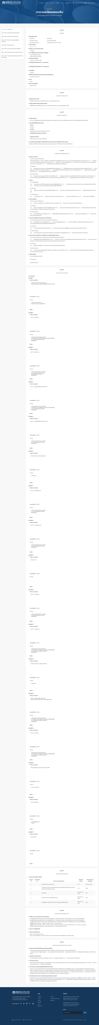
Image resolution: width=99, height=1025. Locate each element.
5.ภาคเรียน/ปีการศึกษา (33, 58)
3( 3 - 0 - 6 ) (33, 46)
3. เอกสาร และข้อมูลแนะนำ (34, 932)
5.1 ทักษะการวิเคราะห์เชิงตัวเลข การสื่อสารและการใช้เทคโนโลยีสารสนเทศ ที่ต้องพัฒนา (47, 237)
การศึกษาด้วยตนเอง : (34, 136)
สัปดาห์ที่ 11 (30, 624)
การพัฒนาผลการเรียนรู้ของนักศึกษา (62, 153)
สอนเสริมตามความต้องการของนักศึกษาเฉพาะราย (40, 131)
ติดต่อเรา (52, 1000)
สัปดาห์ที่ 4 (30, 382)
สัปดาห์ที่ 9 (30, 555)
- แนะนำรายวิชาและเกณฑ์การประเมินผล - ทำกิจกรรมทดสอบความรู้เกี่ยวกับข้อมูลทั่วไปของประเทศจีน (52, 288)
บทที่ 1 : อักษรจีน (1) (52, 322)
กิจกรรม (31, 300)
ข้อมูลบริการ (68, 3)
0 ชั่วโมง (35, 573)
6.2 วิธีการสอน (33, 259)
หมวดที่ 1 (62, 30)
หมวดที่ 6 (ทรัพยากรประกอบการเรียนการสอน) (12, 52)
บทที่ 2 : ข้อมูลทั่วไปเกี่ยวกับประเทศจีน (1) (52, 392)
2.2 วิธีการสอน (33, 188)
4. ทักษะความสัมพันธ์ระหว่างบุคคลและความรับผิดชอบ (40, 218)
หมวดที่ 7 (62, 942)
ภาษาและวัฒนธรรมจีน (51, 40)
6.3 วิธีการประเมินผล (34, 262)
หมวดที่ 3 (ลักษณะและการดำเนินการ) (10, 36)
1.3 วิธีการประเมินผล (34, 174)
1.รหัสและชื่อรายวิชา (32, 36)
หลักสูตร (39, 1002)
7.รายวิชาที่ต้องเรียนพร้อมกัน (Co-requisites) (38, 66)
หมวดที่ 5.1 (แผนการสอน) (8, 45)
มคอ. (39, 1004)
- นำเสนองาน (52, 477)
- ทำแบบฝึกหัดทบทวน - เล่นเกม (52, 823)
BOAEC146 (49, 38)
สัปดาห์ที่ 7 (30, 486)
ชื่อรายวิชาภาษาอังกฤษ (34, 42)
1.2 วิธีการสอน (33, 166)
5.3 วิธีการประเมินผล (34, 248)
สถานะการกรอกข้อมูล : (33, 83)
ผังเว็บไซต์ (40, 1006)
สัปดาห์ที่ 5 (30, 416)
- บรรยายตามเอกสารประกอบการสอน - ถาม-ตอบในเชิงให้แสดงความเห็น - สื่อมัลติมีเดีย (52, 443)
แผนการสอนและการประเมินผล (62, 273)
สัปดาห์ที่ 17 (31, 832)
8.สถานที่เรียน (31, 70)
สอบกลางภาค (52, 565)
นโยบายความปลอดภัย (55, 998)
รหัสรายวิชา (32, 38)
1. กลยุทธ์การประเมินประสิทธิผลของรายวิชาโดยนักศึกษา (40, 948)
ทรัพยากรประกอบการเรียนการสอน (62, 913)
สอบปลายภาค (52, 842)
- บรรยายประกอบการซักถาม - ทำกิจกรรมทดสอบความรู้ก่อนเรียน (52, 304)
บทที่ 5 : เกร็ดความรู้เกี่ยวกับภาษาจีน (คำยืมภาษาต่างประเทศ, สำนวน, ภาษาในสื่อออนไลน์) (52, 703)
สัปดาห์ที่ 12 (31, 659)
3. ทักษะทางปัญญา (32, 199)
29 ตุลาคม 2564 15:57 (35, 76)
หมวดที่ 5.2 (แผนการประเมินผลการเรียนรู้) (11, 48)
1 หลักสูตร (32, 50)
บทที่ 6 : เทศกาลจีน (52, 738)
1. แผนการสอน (31, 276)
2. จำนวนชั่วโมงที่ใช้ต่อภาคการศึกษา (36, 123)
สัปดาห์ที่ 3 (30, 347)
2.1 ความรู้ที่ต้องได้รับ (34, 182)
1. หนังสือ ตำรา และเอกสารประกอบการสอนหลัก (38, 916)
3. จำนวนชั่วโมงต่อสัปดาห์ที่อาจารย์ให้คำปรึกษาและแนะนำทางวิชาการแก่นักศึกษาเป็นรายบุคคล (48, 142)
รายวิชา (39, 998)
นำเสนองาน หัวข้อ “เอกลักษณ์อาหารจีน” (52, 669)
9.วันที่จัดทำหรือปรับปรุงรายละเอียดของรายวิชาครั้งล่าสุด (40, 74)
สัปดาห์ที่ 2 (30, 312)
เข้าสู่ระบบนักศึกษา (16, 1020)
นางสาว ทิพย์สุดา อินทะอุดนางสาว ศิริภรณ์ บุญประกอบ (36, 55)
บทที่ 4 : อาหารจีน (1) (52, 600)
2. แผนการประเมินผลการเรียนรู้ (35, 877)
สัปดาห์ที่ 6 (30, 451)
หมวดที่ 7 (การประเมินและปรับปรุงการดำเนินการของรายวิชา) (12, 56)
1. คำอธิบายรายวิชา (32, 118)
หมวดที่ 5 (62, 270)
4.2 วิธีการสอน (33, 226)
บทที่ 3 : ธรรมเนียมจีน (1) (52, 496)
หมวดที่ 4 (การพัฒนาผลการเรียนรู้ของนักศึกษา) (10, 40)
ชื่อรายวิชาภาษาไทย (34, 40)
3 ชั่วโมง (35, 296)
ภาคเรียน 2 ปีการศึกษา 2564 (36, 60)
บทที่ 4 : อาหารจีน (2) (52, 634)
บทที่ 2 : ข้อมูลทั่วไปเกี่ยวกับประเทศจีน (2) (52, 426)
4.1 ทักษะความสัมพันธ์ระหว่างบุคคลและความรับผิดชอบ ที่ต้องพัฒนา (43, 220)
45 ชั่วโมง (32, 127)
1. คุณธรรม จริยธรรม (33, 157)
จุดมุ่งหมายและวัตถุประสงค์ (61, 96)
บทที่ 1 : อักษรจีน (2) (52, 357)
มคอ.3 (31, 81)
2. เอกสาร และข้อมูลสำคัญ (34, 929)
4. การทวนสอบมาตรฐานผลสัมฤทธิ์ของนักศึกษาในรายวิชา (40, 966)
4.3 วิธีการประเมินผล (34, 230)
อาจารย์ (39, 1000)
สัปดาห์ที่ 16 (31, 797)
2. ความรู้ (30, 180)
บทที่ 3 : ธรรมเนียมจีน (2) (52, 530)
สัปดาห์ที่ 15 (31, 763)
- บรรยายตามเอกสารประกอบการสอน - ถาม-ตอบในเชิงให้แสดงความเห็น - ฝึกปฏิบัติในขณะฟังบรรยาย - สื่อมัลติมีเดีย (52, 373)
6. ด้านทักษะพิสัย (32, 254)
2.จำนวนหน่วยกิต (32, 44)
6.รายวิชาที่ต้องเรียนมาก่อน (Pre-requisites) (38, 62)
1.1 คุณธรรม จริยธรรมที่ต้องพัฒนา (37, 159)
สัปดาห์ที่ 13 (31, 693)
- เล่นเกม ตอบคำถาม (52, 789)
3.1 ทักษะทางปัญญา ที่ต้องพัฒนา (37, 201)
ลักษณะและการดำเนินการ (62, 115)
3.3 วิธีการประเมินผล (34, 212)
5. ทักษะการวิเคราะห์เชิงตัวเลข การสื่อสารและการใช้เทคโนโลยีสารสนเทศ (43, 235)
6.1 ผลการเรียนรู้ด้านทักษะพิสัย (36, 256)
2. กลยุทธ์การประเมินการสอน (34, 956)
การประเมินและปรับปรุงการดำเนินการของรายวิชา (62, 945)
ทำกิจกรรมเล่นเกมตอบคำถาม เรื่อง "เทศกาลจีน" (52, 773)
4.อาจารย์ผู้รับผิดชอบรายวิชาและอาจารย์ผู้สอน (38, 52)
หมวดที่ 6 (62, 910)
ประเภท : (30, 79)
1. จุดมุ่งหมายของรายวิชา (33, 99)
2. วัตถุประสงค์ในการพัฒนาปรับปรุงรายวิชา (37, 103)
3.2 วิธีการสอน (33, 205)
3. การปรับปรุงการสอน (33, 960)
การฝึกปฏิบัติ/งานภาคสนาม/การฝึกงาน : (38, 133)
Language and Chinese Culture (54, 42)
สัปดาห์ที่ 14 (31, 728)
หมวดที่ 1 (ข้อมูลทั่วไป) (7, 29)
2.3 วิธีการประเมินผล (34, 194)
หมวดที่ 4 (62, 150)
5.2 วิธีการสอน (33, 243)
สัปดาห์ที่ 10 (31, 589)
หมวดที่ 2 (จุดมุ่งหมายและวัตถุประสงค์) (10, 33)
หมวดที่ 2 (62, 92)
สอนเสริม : (32, 129)
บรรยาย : (32, 125)
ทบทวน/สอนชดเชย (52, 807)
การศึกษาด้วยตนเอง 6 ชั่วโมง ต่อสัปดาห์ (38, 139)
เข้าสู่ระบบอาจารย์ (27, 1020)
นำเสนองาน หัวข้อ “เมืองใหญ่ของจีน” (52, 461)
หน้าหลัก (39, 996)
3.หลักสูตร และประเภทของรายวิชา (35, 48)
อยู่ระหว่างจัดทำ (33, 85)
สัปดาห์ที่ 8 (30, 520)
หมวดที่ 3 (62, 112)
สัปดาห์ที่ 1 (30, 278)
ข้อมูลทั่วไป (62, 33)
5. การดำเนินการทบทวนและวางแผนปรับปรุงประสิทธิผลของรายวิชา (42, 976)
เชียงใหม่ (32, 72)
